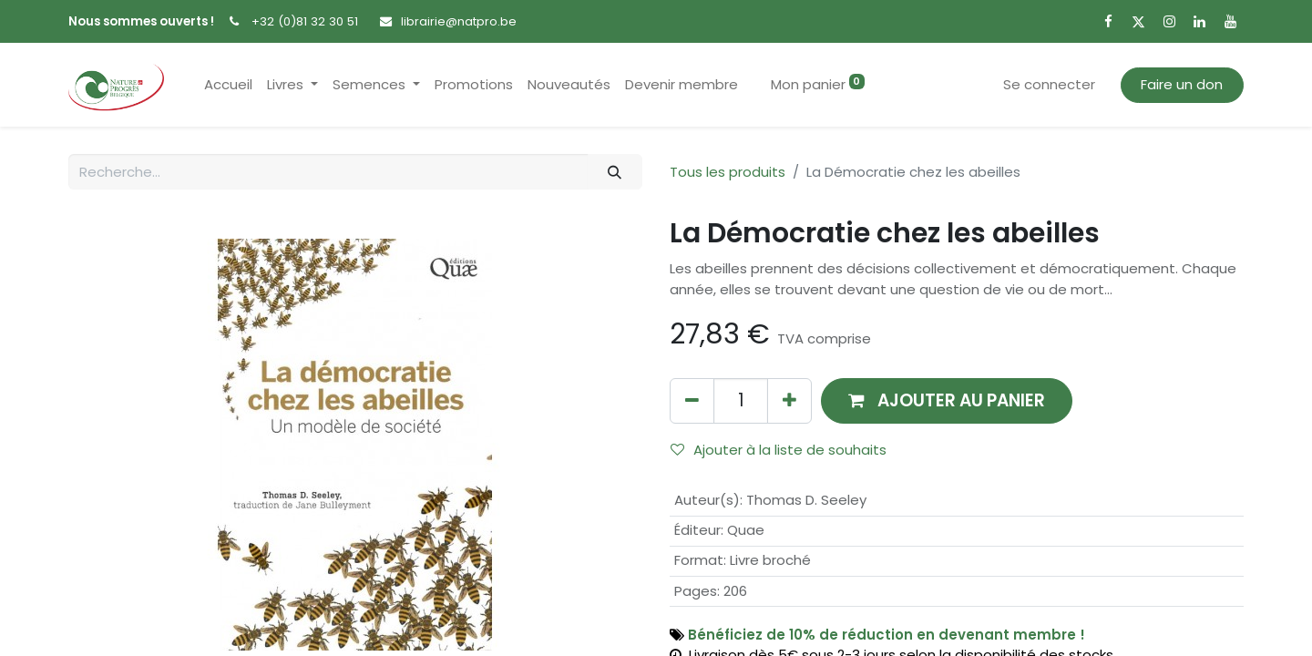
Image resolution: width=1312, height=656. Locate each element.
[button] (946, 400)
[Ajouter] (789, 400)
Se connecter (1049, 84)
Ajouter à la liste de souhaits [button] (779, 449)
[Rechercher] (615, 172)
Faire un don (1182, 84)
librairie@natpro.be (459, 21)
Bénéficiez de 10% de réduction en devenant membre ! (886, 634)
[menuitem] (228, 85)
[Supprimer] (692, 400)
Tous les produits (727, 171)
